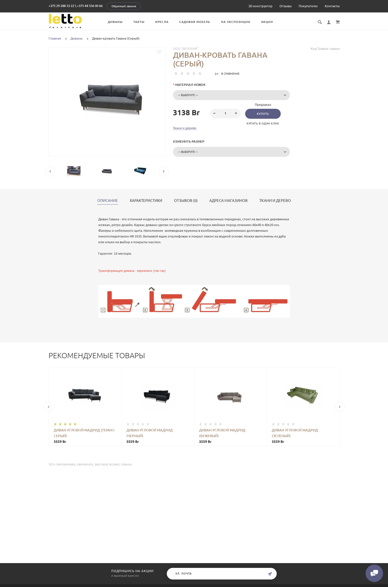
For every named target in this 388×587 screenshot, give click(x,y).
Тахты (139, 21)
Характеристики (146, 201)
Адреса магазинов (228, 201)
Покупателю (308, 6)
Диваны (115, 21)
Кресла (161, 21)
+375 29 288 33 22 (61, 5)
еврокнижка (66, 464)
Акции (267, 21)
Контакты (332, 6)
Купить (263, 113)
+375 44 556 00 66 (90, 5)
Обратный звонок (123, 6)
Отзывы (285, 6)
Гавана (126, 464)
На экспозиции (235, 21)
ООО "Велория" (185, 48)
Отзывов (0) (186, 201)
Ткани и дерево (185, 128)
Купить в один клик (263, 123)
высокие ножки (107, 464)
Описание (107, 201)
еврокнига (85, 464)
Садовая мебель (194, 21)
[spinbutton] (225, 113)
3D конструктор (260, 6)
